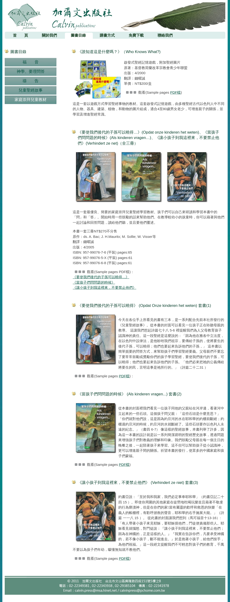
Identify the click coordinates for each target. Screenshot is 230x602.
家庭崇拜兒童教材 (31, 99)
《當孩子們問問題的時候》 (94, 282)
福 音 (31, 62)
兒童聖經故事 (31, 90)
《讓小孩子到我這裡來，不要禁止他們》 (104, 287)
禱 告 (31, 81)
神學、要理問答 (31, 71)
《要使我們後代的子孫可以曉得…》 (101, 277)
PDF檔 (175, 92)
